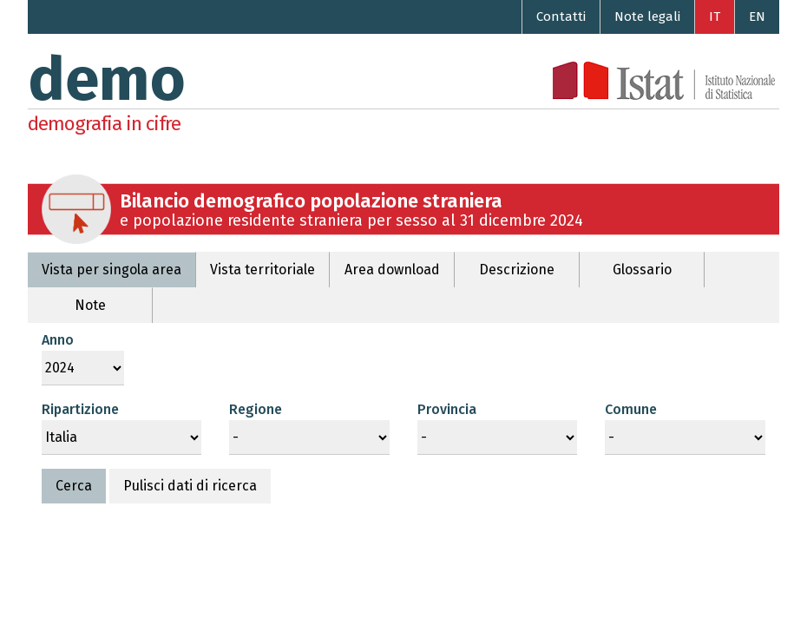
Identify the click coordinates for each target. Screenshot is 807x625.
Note (90, 305)
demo (107, 79)
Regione (255, 409)
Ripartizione (80, 409)
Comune (631, 409)
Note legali (647, 16)
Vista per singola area (111, 269)
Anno (58, 340)
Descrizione (516, 269)
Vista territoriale (262, 269)
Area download (392, 269)
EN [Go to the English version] (757, 16)
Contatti (561, 16)
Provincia (446, 409)
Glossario (642, 269)
